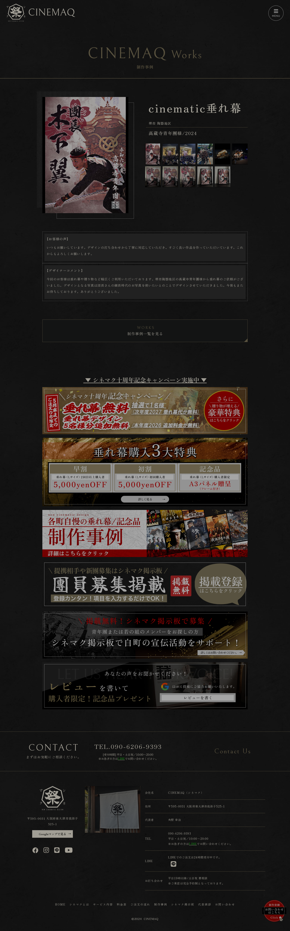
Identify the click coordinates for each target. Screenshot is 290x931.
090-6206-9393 (136, 746)
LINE (172, 857)
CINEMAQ (151, 919)
